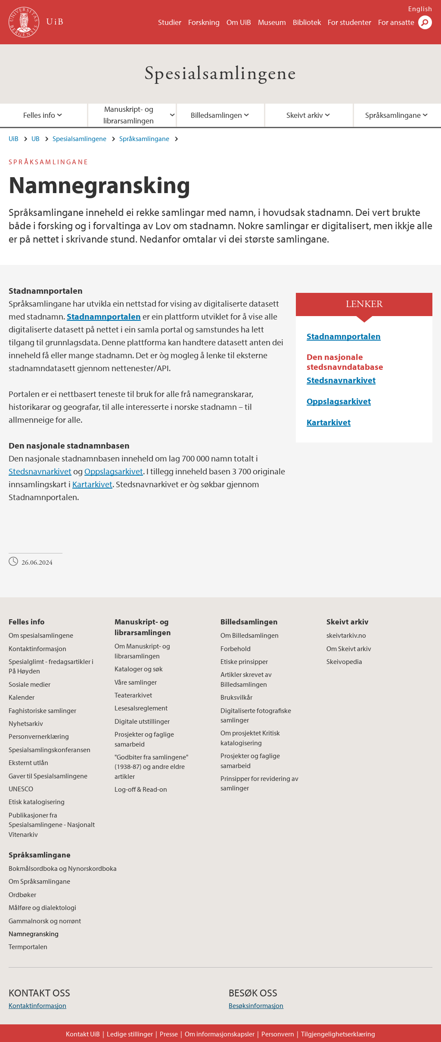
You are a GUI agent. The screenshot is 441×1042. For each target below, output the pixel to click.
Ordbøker (22, 894)
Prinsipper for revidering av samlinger (259, 783)
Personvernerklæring (39, 736)
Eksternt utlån (28, 762)
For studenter (349, 22)
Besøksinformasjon (256, 1005)
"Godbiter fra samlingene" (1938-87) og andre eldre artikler (151, 767)
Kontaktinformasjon (37, 648)
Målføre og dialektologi (42, 907)
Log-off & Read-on (141, 789)
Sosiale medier (29, 684)
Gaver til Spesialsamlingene (48, 776)
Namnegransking (34, 933)
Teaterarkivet (133, 695)
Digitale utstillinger (142, 721)
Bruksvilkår (236, 697)
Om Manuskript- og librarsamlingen (142, 651)
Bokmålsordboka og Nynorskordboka (63, 868)
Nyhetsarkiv (26, 723)
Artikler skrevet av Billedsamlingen (246, 679)
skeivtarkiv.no (346, 635)
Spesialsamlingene (220, 73)
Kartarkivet (92, 484)
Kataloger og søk (139, 668)
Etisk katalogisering (37, 801)
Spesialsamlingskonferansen (49, 749)
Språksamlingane (144, 138)
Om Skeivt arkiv (348, 648)
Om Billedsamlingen (249, 635)
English (420, 8)
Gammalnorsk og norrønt (45, 920)
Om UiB (239, 22)
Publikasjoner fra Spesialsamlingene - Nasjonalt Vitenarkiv (52, 825)
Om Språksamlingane (39, 881)
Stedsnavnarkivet (40, 471)
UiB (14, 138)
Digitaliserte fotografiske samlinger (255, 715)
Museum (272, 22)
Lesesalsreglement (141, 708)
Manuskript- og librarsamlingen (128, 115)
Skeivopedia (344, 661)
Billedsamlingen (216, 115)
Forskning (204, 22)
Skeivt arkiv (304, 115)
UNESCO (21, 788)
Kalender (21, 697)
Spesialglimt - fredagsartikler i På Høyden (51, 666)
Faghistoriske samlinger (42, 710)
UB (35, 138)
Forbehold (235, 648)
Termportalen (28, 946)
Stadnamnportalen (344, 336)
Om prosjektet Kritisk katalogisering (250, 737)
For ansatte (396, 22)
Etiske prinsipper (244, 661)
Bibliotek (307, 22)
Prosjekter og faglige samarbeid (144, 739)
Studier (169, 22)
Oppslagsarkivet (113, 471)
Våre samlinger (136, 682)
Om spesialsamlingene (41, 635)
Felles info (26, 622)
